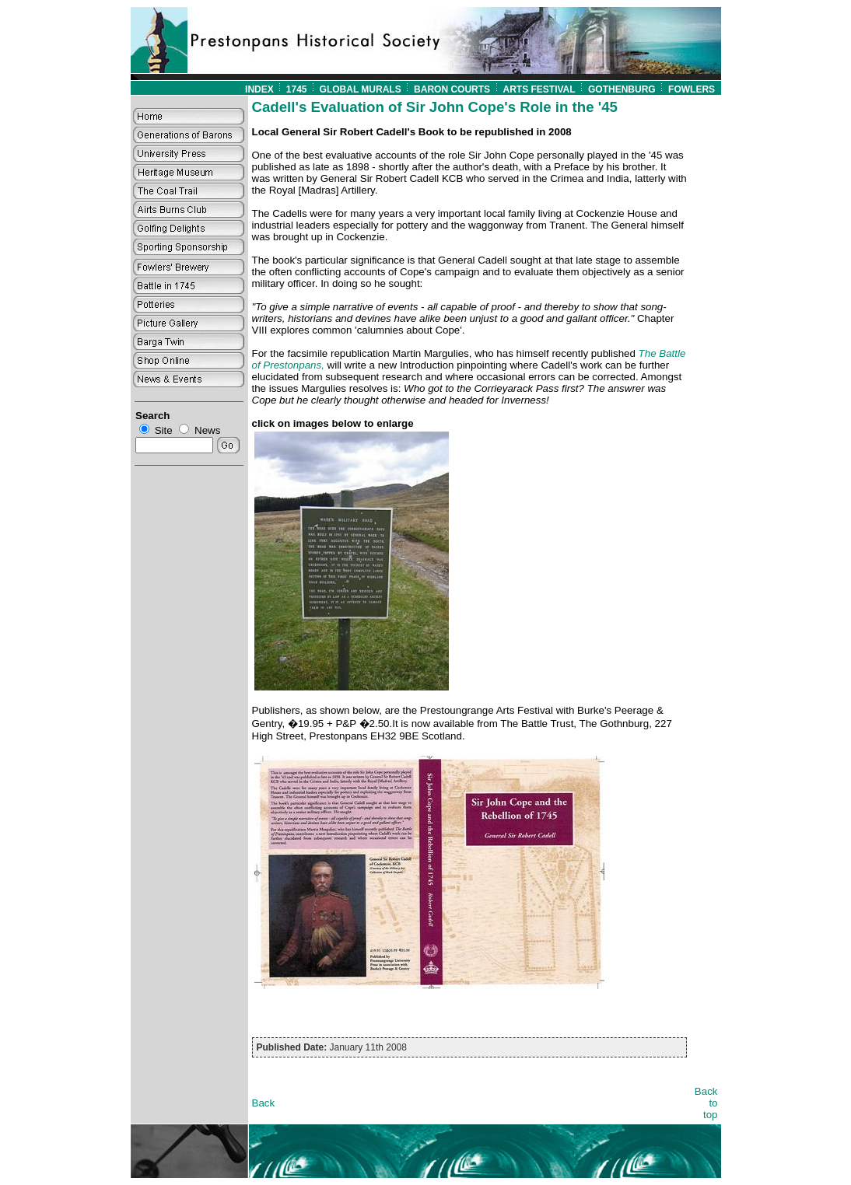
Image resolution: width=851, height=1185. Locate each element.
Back (263, 1103)
